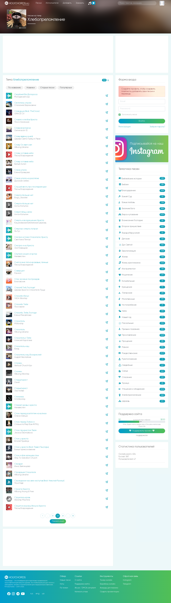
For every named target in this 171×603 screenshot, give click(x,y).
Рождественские (141, 353)
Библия (141, 184)
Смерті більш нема (23, 212)
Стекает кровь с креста (25, 405)
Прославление (141, 335)
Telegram (127, 584)
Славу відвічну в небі (23, 136)
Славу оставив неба (23, 153)
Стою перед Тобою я (24, 422)
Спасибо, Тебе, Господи (25, 313)
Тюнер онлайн (106, 580)
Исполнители (52, 3)
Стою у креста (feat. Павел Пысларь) (31, 447)
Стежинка (19, 397)
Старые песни (47, 88)
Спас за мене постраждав (26, 279)
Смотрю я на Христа (24, 246)
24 (53, 516)
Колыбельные (141, 281)
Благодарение (141, 190)
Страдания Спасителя (25, 472)
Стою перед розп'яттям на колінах (30, 414)
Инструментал (141, 269)
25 (58, 516)
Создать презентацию (109, 592)
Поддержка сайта (82, 584)
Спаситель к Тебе (22, 338)
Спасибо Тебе (21, 304)
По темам (64, 588)
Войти (142, 121)
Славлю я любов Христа (25, 120)
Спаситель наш (21, 346)
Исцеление (141, 275)
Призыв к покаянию (141, 329)
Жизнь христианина (141, 263)
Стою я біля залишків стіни (26, 456)
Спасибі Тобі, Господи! (24, 288)
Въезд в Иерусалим (141, 232)
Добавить (67, 3)
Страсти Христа (22, 489)
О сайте (78, 580)
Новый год (141, 317)
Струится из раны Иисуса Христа (30, 506)
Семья (141, 371)
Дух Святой (141, 245)
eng (37, 594)
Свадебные (141, 365)
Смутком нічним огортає (25, 254)
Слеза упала (20, 170)
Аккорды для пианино (109, 588)
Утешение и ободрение (141, 389)
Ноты (62, 584)
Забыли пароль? (157, 127)
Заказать (80, 3)
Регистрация (124, 127)
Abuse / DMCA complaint (85, 588)
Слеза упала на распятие (26, 178)
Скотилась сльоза (22, 103)
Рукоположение (141, 359)
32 (73, 516)
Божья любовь (141, 202)
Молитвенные (141, 299)
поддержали (142, 435)
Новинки (31, 88)
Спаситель (19, 321)
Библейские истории (141, 178)
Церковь (141, 401)
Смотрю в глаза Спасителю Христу (31, 237)
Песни (39, 3)
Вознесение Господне (141, 220)
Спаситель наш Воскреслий (27, 355)
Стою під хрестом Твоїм (25, 430)
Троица (141, 383)
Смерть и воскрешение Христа (29, 220)
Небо (141, 311)
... (47, 516)
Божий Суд (141, 196)
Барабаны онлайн (107, 584)
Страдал (18, 464)
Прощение (141, 341)
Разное (141, 347)
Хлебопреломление (141, 395)
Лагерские (141, 293)
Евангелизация (141, 251)
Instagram (127, 580)
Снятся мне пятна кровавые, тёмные (31, 262)
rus (31, 594)
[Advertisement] (58, 54)
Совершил (19, 271)
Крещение (141, 287)
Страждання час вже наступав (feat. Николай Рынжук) (39, 481)
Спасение (141, 377)
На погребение (141, 305)
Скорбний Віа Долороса (25, 94)
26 (63, 516)
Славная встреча (22, 128)
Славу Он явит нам (23, 145)
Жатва (141, 257)
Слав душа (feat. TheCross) (26, 111)
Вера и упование (141, 214)
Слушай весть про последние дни (30, 187)
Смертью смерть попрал (26, 229)
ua (43, 594)
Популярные (66, 88)
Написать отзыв (81, 592)
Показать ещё (58, 521)
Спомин (18, 363)
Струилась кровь (22, 498)
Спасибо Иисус (21, 296)
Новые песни (65, 580)
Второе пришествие (141, 226)
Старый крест (21, 380)
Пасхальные (141, 323)
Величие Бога (141, 208)
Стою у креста (21, 439)
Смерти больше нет (23, 195)
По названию (14, 88)
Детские (141, 239)
